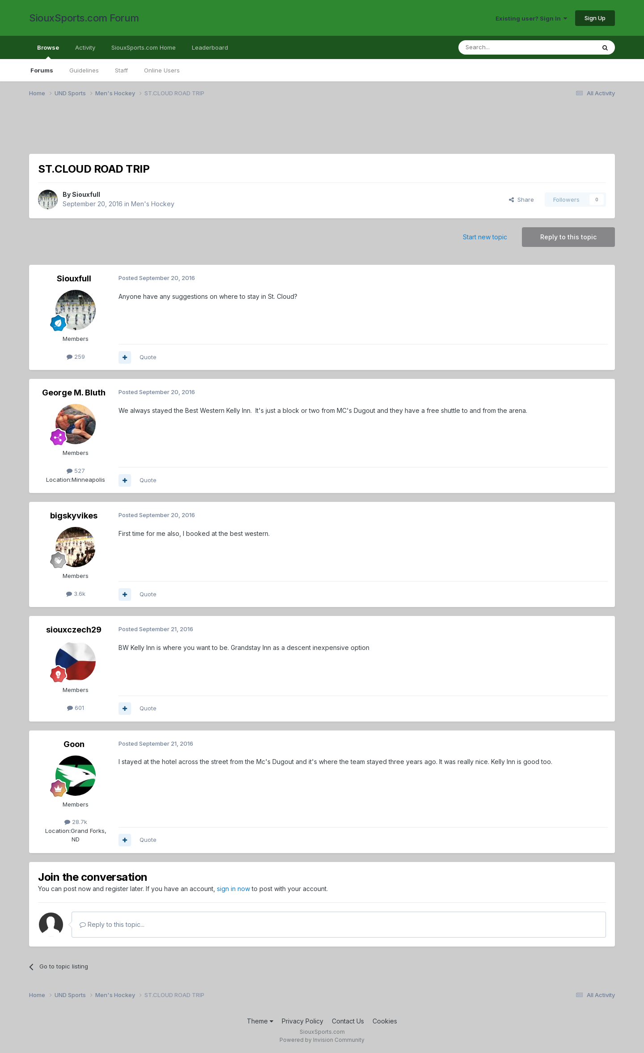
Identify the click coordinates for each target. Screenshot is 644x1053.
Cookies (385, 1021)
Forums (41, 70)
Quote (148, 357)
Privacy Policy (302, 1021)
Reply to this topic (568, 237)
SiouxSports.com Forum (84, 18)
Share (521, 199)
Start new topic (485, 237)
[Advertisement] (297, 131)
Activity (85, 47)
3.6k (75, 593)
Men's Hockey (152, 204)
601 (75, 707)
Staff (121, 70)
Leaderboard (210, 47)
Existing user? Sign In (531, 18)
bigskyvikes (73, 515)
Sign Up (595, 17)
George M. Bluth (74, 392)
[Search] (504, 47)
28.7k (75, 821)
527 (76, 470)
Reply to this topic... (112, 924)
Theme (260, 1021)
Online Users (162, 70)
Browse (48, 51)
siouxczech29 (74, 629)
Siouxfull (86, 194)
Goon (74, 744)
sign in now (233, 888)
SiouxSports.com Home (143, 47)
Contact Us (348, 1021)
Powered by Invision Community (322, 1039)
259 (76, 356)
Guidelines (84, 70)
